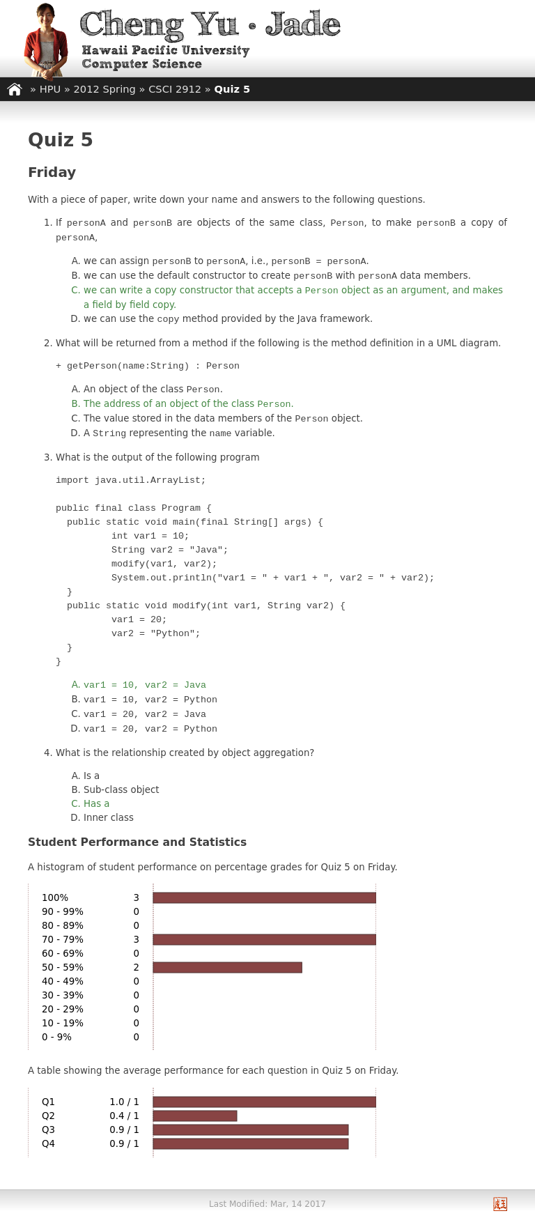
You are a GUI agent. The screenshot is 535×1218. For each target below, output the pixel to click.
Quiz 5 (233, 89)
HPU (50, 89)
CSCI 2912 (174, 89)
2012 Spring (105, 89)
